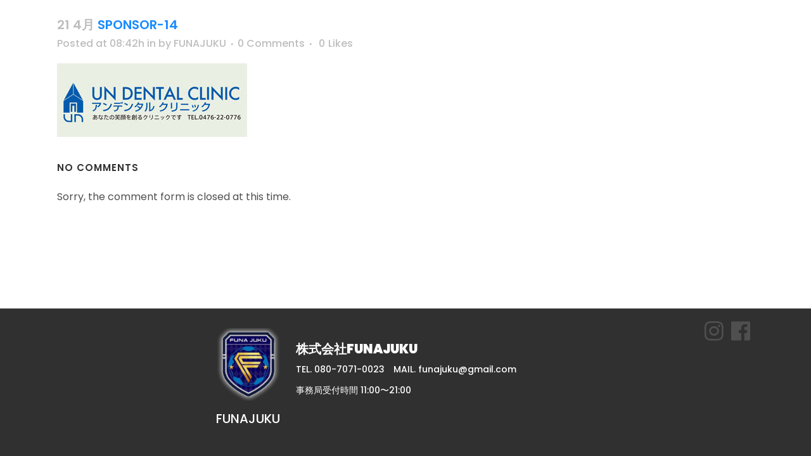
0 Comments (271, 43)
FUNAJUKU (200, 43)
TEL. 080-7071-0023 (340, 369)
